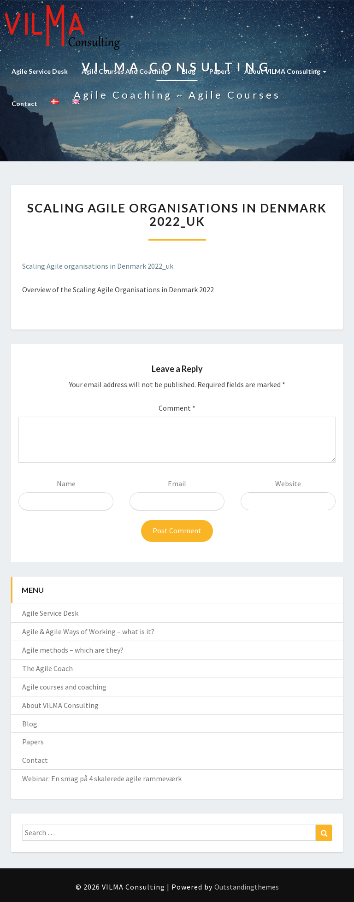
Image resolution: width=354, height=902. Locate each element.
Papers (219, 71)
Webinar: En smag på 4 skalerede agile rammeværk (102, 778)
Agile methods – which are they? (73, 649)
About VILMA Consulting (285, 71)
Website (288, 483)
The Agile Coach (47, 668)
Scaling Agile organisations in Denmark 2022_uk (97, 266)
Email (177, 483)
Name (66, 483)
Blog (188, 71)
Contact (24, 103)
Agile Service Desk (40, 71)
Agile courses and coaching (125, 71)
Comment (177, 408)
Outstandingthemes (246, 886)
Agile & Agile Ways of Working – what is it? (88, 631)
